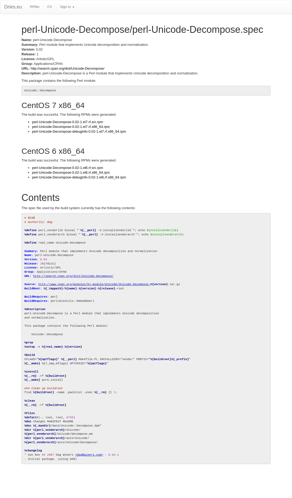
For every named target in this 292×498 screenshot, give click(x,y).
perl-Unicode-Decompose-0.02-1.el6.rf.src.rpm (67, 168)
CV (49, 7)
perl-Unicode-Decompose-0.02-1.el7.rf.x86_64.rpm (71, 127)
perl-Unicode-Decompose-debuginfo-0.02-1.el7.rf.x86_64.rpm (79, 131)
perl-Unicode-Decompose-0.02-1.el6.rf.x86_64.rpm (71, 172)
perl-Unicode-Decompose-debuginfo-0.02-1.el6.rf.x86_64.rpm (79, 177)
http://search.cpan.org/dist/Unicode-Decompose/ (67, 68)
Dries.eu (13, 7)
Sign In (67, 7)
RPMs (34, 7)
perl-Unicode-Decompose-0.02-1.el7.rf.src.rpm (67, 122)
